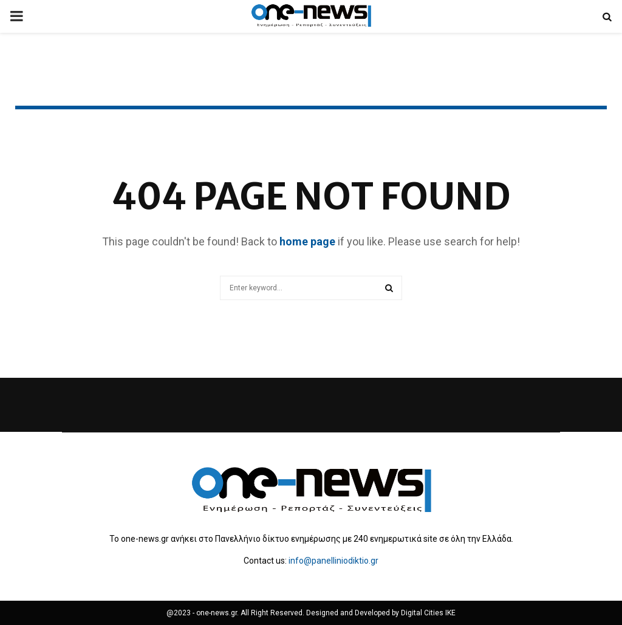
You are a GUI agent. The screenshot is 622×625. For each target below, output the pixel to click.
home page (307, 241)
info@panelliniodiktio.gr (333, 560)
